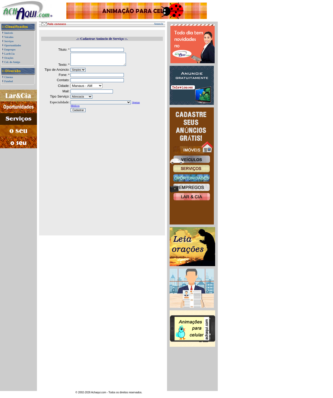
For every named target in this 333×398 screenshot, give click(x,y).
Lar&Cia (9, 53)
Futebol (8, 81)
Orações (9, 57)
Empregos (10, 49)
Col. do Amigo (12, 62)
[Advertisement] (18, 174)
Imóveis (8, 32)
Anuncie (158, 23)
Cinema (8, 77)
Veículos (9, 37)
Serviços (9, 41)
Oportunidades (12, 45)
